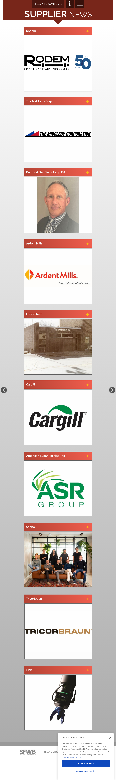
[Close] (110, 738)
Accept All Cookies (85, 763)
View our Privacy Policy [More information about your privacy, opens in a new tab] (71, 757)
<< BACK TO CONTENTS (47, 3)
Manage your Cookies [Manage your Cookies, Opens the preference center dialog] (86, 771)
